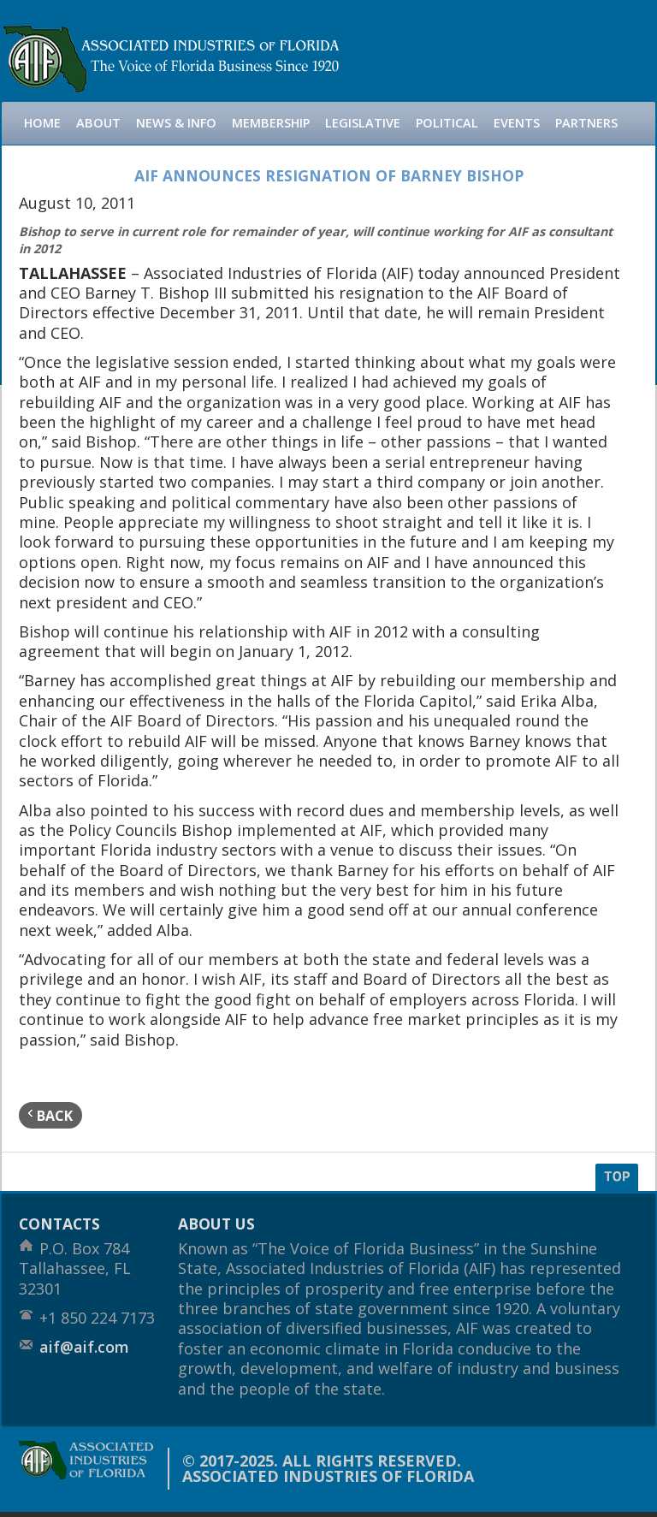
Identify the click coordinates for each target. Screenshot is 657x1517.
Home (42, 123)
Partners (586, 123)
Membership (271, 123)
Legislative (362, 123)
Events (517, 123)
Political (447, 123)
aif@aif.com (84, 1346)
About (98, 123)
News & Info (176, 123)
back (50, 1115)
